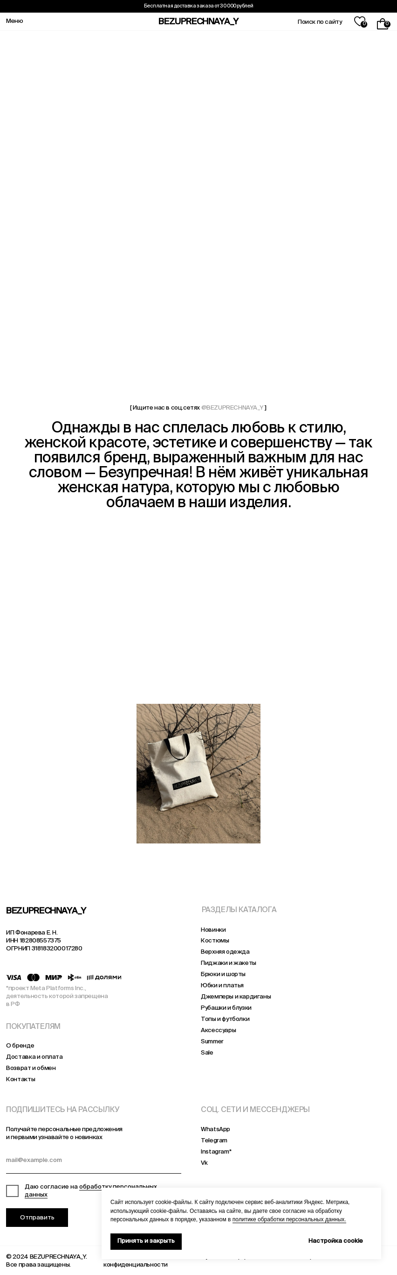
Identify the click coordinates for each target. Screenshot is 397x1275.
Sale (207, 1053)
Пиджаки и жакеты (228, 963)
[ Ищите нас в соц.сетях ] (198, 408)
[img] (68, 773)
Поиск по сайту (320, 22)
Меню (14, 21)
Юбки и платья (222, 986)
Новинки (213, 930)
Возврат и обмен (30, 1068)
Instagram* (216, 1152)
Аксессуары (218, 1030)
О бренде (20, 1046)
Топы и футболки (225, 1019)
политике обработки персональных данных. (289, 1219)
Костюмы (215, 941)
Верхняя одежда (225, 952)
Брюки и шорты (223, 974)
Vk (204, 1163)
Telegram (214, 1141)
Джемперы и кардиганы (236, 997)
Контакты (20, 1080)
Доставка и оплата (34, 1057)
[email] (93, 1162)
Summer (212, 1042)
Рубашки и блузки (226, 1008)
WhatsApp (215, 1129)
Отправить (37, 1218)
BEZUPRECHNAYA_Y (198, 22)
